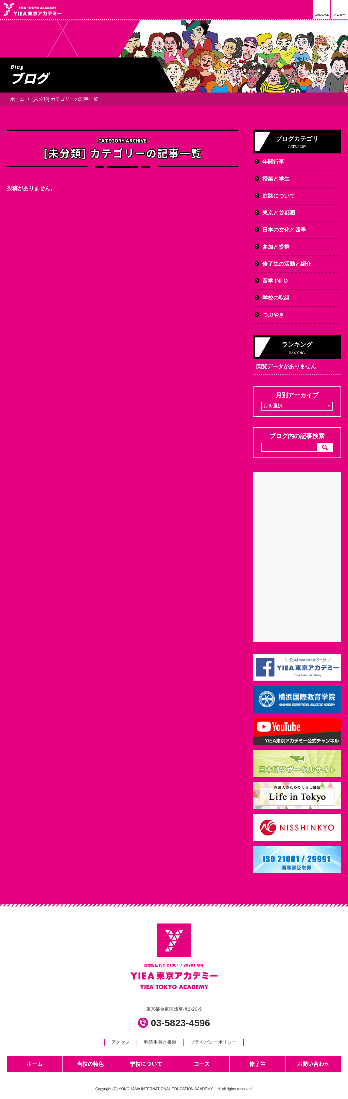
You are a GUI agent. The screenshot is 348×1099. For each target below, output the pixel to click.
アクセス (120, 1042)
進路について (278, 196)
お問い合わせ (313, 1064)
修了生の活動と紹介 (286, 264)
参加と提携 (276, 247)
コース (202, 1064)
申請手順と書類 (160, 1042)
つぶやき (273, 315)
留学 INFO (275, 281)
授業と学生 (276, 179)
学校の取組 (276, 298)
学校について (146, 1064)
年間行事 (273, 162)
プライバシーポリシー (213, 1042)
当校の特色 (90, 1064)
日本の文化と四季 (284, 230)
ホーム (17, 99)
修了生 (257, 1064)
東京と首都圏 (278, 213)
